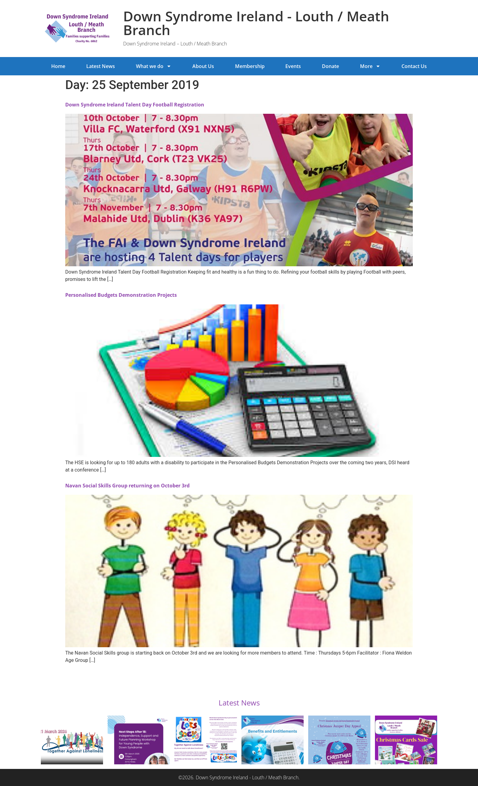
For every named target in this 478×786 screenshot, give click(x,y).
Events (293, 66)
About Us (203, 66)
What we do (153, 66)
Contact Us (414, 66)
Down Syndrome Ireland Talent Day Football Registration (134, 104)
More (370, 66)
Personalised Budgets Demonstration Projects (121, 295)
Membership (250, 66)
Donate (330, 66)
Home (58, 66)
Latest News (100, 66)
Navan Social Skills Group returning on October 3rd (127, 485)
